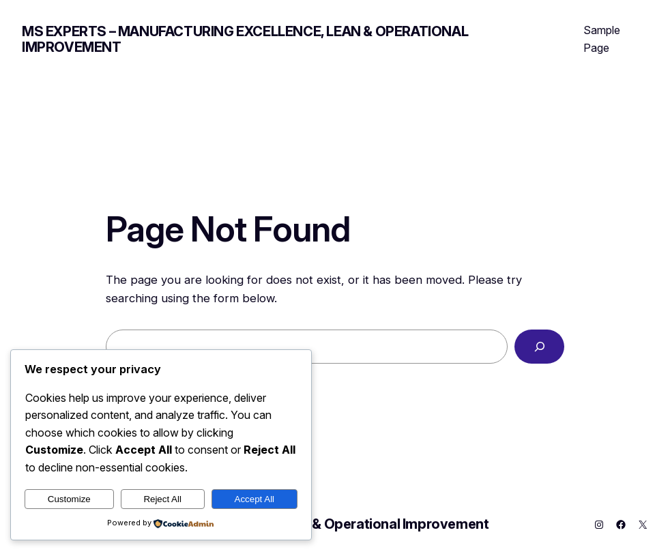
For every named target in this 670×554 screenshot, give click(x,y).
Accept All (255, 499)
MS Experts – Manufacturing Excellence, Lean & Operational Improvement (245, 39)
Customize (69, 499)
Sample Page (601, 39)
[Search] (539, 347)
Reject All (162, 499)
